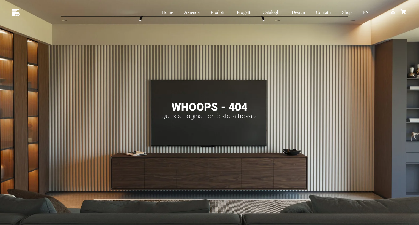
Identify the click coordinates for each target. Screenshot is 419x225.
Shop (347, 12)
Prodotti (218, 12)
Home (167, 12)
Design (298, 12)
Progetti (244, 12)
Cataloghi (272, 12)
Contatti (323, 12)
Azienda (192, 12)
